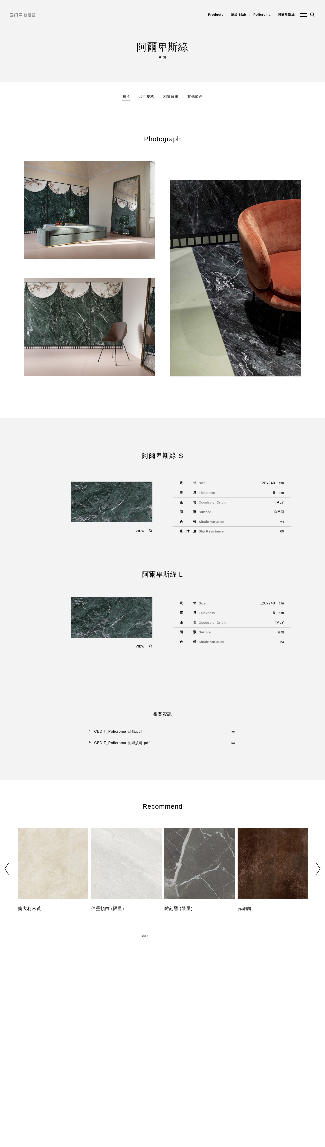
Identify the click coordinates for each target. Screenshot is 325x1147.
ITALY (278, 502)
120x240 (267, 483)
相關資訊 (170, 96)
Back (144, 936)
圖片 (126, 96)
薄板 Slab (238, 14)
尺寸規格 (146, 96)
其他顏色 (195, 96)
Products (215, 14)
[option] (53, 873)
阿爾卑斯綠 (286, 14)
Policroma (262, 14)
